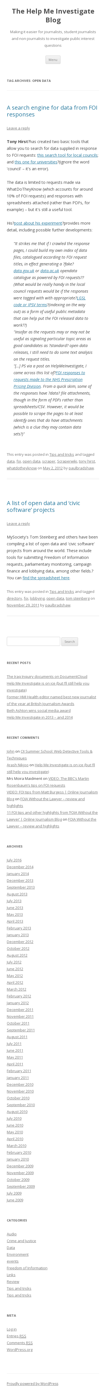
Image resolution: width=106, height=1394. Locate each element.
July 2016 (14, 860)
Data (11, 1247)
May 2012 (15, 975)
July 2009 (14, 1193)
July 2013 (14, 900)
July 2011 (14, 1043)
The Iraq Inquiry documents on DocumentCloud (47, 676)
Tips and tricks (61, 454)
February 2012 (19, 996)
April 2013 (15, 921)
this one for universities (36, 162)
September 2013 (21, 887)
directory (14, 598)
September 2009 (21, 1186)
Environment (18, 1254)
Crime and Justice (21, 1240)
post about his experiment (38, 223)
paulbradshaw (81, 468)
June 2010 (15, 1125)
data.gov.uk (24, 270)
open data (31, 461)
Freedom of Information (27, 1267)
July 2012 (14, 962)
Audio (12, 1233)
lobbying (37, 598)
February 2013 (19, 928)
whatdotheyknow (22, 468)
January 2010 (18, 1159)
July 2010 (14, 1118)
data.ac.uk (49, 270)
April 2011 (15, 1064)
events (13, 1261)
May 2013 (15, 914)
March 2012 (16, 989)
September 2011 (21, 1030)
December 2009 (20, 1166)
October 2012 (18, 948)
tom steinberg (78, 598)
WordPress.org (20, 1349)
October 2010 (18, 1098)
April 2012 (15, 982)
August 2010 (17, 1111)
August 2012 (17, 955)
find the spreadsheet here (46, 577)
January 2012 (18, 1002)
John (10, 751)
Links (11, 1274)
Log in (12, 1329)
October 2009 (18, 1179)
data (11, 461)
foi (18, 461)
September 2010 (21, 1104)
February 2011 (19, 1070)
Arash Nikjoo (18, 764)
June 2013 (15, 907)
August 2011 (17, 1036)
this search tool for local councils (67, 155)
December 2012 (20, 941)
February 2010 (19, 1152)
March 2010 (16, 1145)
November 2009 (20, 1172)
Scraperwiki (67, 461)
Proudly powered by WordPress (32, 1383)
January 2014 (18, 873)
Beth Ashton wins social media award (39, 710)
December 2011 (20, 1009)
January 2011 (18, 1077)
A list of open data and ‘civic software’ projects (43, 506)
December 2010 (20, 1084)
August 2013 (17, 894)
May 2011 (15, 1057)
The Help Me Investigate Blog (53, 15)
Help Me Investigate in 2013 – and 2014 (40, 717)
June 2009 (15, 1200)
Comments (20, 1342)
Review (13, 1281)
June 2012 (15, 968)
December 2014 (20, 866)
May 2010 (15, 1132)
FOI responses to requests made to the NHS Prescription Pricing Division (49, 379)
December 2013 (20, 880)
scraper (48, 461)
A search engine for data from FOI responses (52, 111)
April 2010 (15, 1138)
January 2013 (18, 934)
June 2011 (15, 1050)
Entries (16, 1335)
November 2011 (20, 1016)
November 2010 (20, 1091)
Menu (53, 60)
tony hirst (87, 461)
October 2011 (18, 1023)
